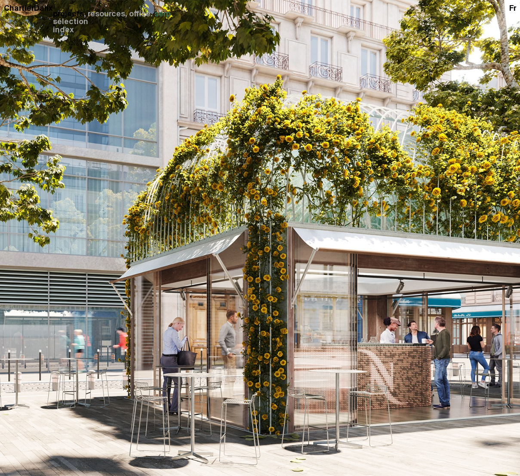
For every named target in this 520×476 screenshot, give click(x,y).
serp (162, 14)
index (63, 30)
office (140, 14)
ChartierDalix (28, 8)
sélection (70, 21)
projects (68, 14)
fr (512, 8)
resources (106, 14)
